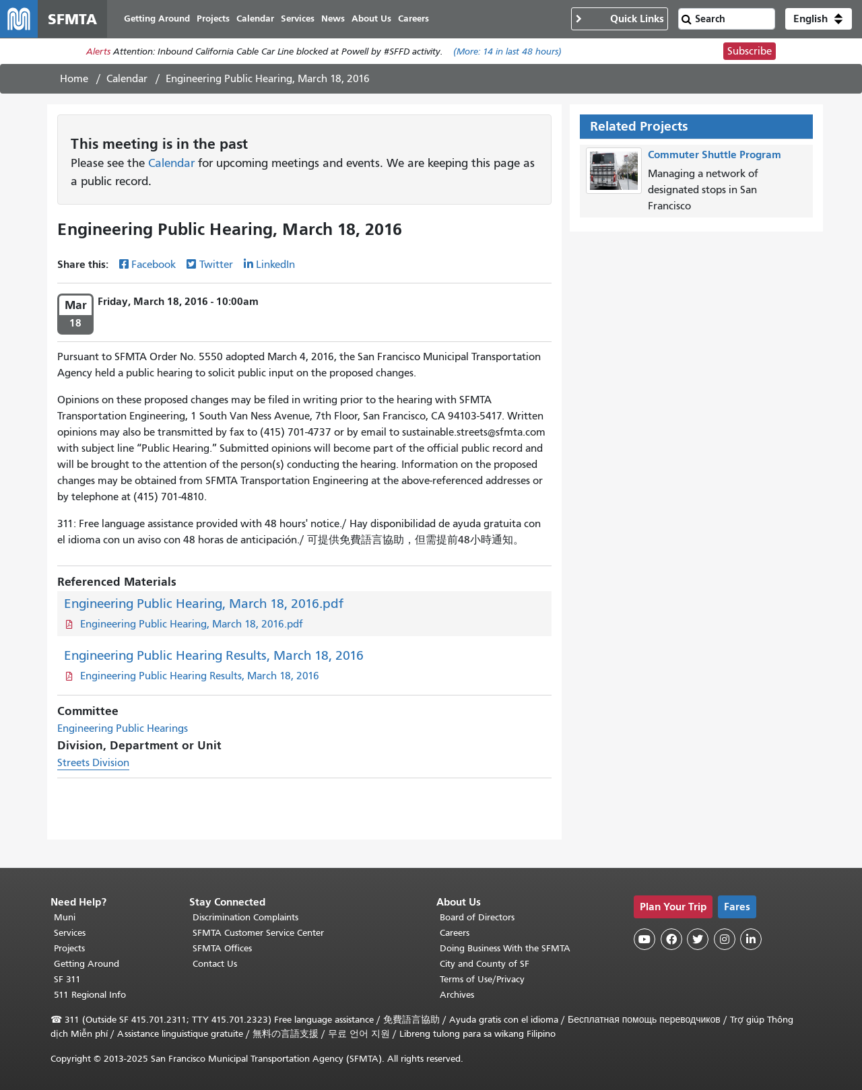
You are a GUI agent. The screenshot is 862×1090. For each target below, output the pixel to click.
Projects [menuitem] (213, 18)
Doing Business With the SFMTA (505, 948)
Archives (457, 994)
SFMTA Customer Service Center (258, 933)
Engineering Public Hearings (122, 728)
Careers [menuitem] (413, 18)
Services (70, 933)
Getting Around (86, 963)
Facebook (153, 265)
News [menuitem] (333, 18)
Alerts (98, 51)
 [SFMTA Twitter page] (697, 939)
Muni (64, 917)
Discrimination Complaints (245, 917)
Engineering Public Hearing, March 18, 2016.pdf (203, 603)
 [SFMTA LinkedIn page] (751, 939)
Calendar (126, 79)
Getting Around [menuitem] (157, 18)
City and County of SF (484, 963)
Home (74, 79)
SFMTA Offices (222, 948)
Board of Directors (477, 917)
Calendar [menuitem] (255, 18)
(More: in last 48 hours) (507, 51)
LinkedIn (275, 265)
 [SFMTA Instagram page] (724, 939)
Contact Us (215, 963)
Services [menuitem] (297, 18)
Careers (454, 933)
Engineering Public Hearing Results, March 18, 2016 (214, 655)
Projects (69, 948)
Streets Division (93, 763)
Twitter (216, 265)
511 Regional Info (90, 994)
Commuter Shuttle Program (714, 154)
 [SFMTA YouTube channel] (644, 939)
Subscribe (749, 51)
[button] (818, 19)
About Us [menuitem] (371, 18)
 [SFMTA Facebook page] (671, 939)
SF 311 (67, 979)
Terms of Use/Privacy (482, 979)
